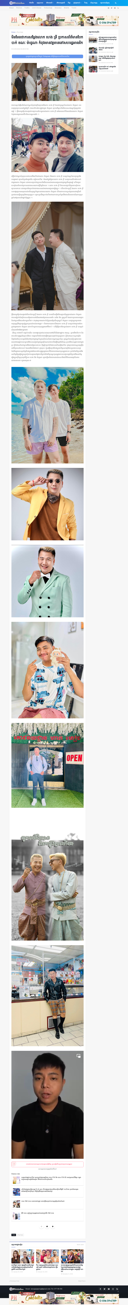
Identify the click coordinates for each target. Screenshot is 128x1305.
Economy (57, 8)
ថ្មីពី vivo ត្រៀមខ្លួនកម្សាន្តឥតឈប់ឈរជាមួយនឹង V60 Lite (37, 1213)
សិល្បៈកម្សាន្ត (20, 32)
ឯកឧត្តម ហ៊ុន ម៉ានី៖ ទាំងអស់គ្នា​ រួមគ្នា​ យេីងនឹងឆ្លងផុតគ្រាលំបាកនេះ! (107, 58)
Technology (48, 8)
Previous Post (14, 1281)
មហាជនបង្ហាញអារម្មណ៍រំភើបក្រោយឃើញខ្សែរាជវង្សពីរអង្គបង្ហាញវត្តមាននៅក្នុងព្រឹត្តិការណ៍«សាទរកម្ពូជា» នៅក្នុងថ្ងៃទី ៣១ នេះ (72, 1268)
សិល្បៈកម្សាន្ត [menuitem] (93, 3)
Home (11, 8)
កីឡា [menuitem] (69, 3)
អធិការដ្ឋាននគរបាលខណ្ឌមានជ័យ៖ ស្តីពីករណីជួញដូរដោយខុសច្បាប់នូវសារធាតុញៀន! (108, 39)
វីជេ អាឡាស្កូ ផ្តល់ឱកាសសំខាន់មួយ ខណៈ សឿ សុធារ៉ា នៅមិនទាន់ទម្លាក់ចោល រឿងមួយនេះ (47, 1267)
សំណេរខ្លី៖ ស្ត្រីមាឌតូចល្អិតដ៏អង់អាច (106, 49)
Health (65, 8)
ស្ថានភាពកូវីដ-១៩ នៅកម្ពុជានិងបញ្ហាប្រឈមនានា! (107, 68)
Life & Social (36, 8)
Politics (19, 8)
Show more (80, 1245)
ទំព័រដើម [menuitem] (31, 3)
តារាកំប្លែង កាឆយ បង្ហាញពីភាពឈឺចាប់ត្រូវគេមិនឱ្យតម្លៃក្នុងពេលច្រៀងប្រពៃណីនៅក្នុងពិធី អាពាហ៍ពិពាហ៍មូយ (22, 1267)
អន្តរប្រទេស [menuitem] (40, 3)
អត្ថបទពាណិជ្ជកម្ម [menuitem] (104, 3)
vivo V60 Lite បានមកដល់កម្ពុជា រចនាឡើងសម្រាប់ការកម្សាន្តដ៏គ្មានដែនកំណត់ (42, 1201)
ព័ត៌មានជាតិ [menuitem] (49, 3)
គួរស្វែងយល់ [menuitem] (76, 3)
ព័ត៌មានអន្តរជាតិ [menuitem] (60, 3)
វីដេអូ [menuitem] (85, 3)
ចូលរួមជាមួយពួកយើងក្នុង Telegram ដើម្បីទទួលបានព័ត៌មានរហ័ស (47, 56)
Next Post (81, 1281)
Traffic (26, 8)
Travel (73, 8)
